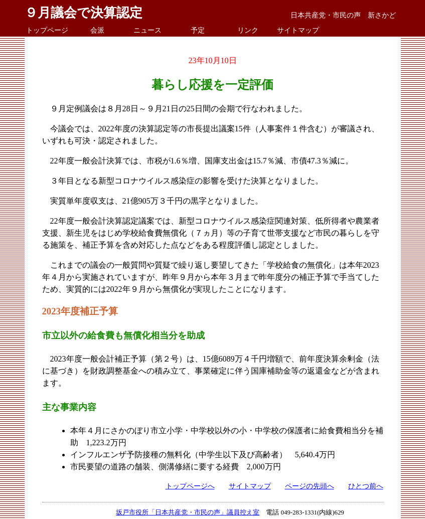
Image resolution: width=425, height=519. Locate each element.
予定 (198, 30)
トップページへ (190, 486)
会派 (97, 30)
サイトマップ (298, 30)
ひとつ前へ (365, 486)
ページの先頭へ (309, 486)
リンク (247, 30)
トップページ (47, 30)
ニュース (147, 30)
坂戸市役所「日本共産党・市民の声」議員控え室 (187, 512)
